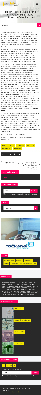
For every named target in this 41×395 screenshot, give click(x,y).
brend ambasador (8, 145)
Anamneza (18, 308)
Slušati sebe (19, 344)
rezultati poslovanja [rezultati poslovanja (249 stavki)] (26, 263)
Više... (5, 177)
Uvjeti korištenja (17, 392)
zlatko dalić (17, 148)
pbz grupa (30, 145)
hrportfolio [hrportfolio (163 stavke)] (19, 260)
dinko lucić (20, 145)
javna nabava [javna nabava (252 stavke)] (29, 260)
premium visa (6, 148)
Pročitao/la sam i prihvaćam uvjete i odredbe (20, 194)
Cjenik (25, 392)
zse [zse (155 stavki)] (35, 263)
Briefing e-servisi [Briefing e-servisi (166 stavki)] (9, 260)
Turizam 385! (19, 332)
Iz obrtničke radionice (22, 320)
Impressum (7, 392)
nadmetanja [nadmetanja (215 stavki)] (14, 263)
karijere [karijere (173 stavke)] (6, 263)
